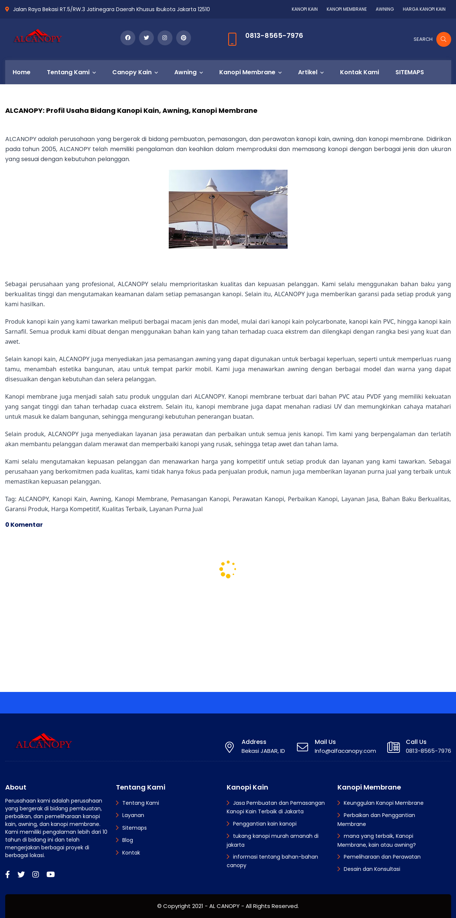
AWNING (385, 9)
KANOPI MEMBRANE (347, 9)
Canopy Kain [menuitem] (132, 72)
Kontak (131, 852)
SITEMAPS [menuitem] (409, 72)
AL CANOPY (224, 906)
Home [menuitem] (21, 72)
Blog (127, 840)
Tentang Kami (140, 803)
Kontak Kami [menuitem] (359, 72)
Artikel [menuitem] (307, 72)
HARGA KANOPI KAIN (424, 9)
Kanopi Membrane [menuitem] (247, 72)
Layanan (133, 815)
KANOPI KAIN (305, 9)
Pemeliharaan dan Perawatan (382, 856)
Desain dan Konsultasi (372, 869)
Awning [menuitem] (185, 72)
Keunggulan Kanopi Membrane (384, 803)
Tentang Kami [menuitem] (68, 72)
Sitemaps (134, 828)
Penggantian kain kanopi (265, 823)
